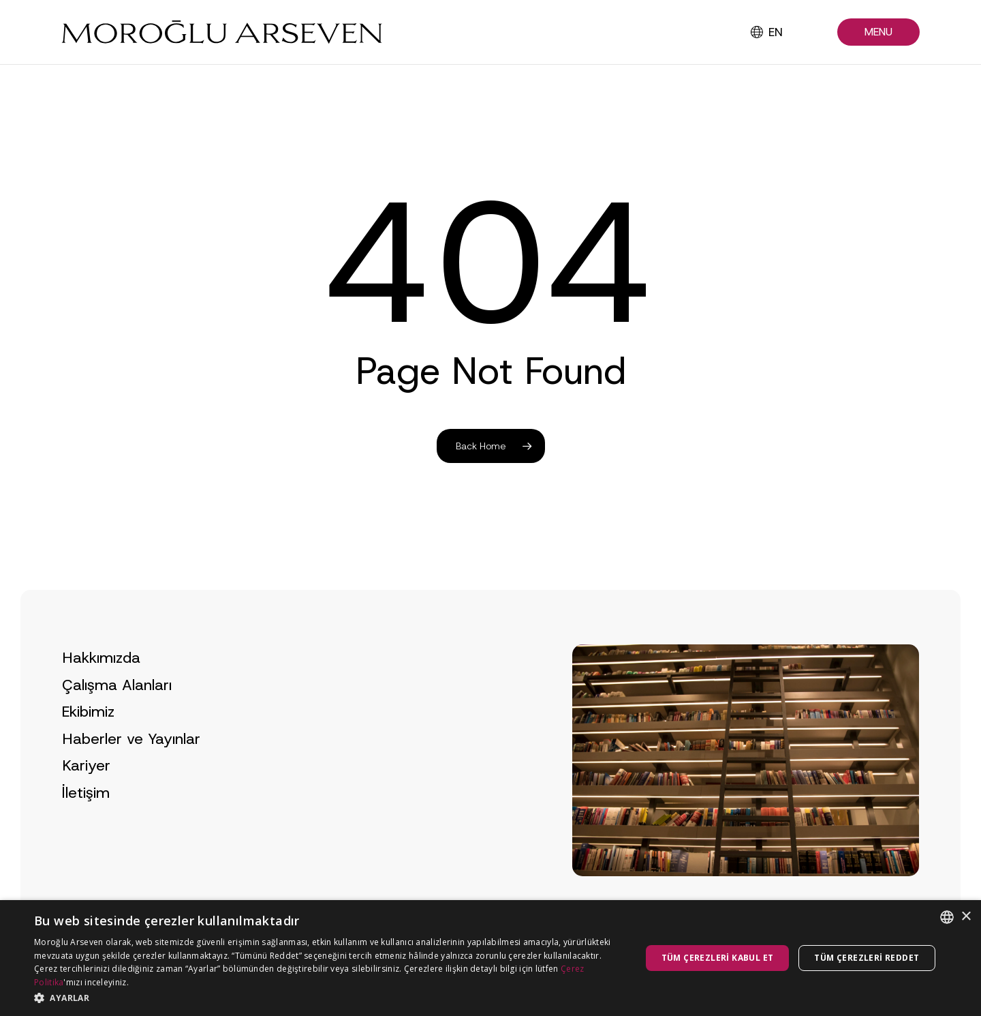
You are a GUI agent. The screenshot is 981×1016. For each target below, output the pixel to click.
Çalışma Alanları (117, 711)
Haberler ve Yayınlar (131, 765)
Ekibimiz (88, 739)
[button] (878, 32)
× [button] (966, 917)
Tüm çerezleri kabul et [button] (717, 957)
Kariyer (86, 793)
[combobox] (947, 917)
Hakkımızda (101, 684)
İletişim (86, 819)
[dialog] (490, 958)
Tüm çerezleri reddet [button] (866, 957)
